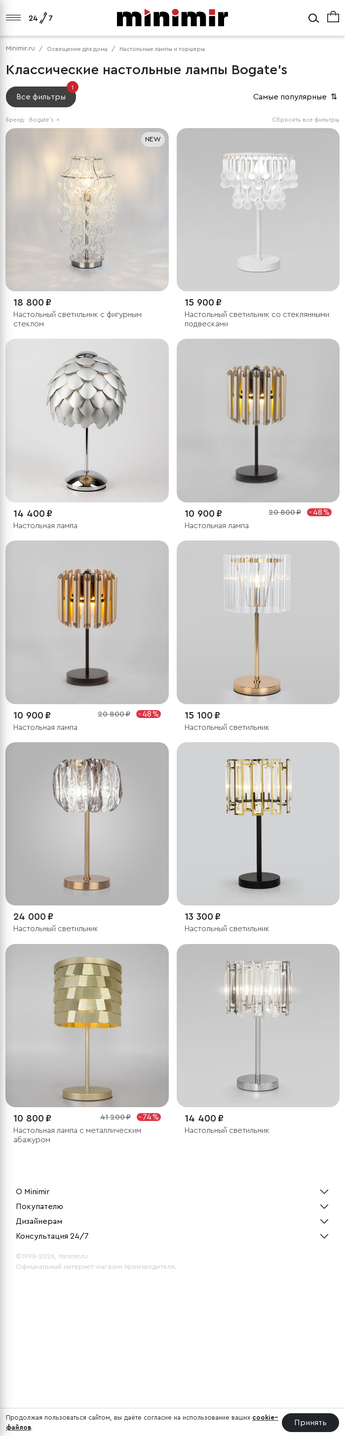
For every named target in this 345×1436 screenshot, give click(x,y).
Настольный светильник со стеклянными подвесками (257, 319)
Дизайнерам (39, 1221)
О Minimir (32, 1192)
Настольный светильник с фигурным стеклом (77, 319)
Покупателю (39, 1207)
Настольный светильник (227, 727)
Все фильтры (46, 94)
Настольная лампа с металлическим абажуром (77, 1135)
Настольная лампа (45, 526)
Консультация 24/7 (52, 1236)
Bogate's (44, 120)
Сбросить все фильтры (305, 120)
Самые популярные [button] (296, 97)
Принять (310, 1423)
